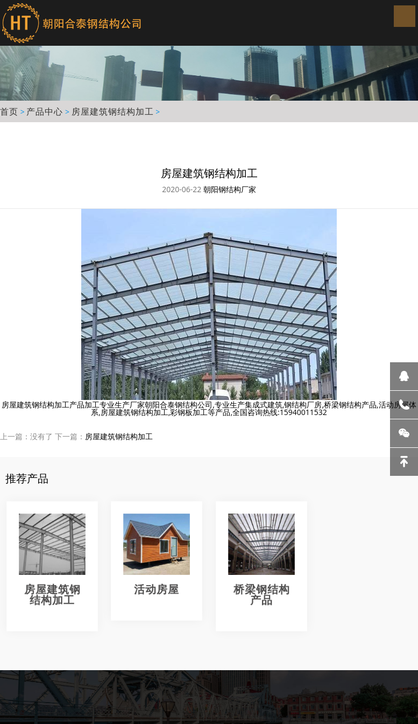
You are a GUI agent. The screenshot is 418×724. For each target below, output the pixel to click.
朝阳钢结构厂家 (229, 189)
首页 (9, 111)
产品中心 (44, 111)
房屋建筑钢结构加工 (113, 111)
